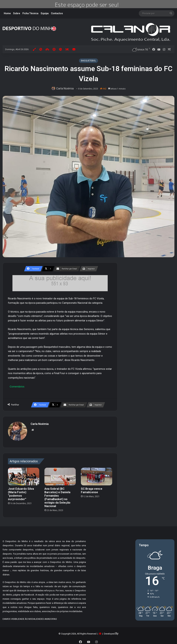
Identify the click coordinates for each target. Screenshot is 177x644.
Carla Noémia (66, 88)
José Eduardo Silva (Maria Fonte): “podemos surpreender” (21, 492)
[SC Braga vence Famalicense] (96, 475)
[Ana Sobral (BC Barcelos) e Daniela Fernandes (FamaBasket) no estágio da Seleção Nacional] (60, 475)
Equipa (45, 13)
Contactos (57, 13)
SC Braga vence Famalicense (91, 488)
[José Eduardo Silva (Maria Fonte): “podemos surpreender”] (23, 475)
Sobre (16, 13)
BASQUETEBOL (88, 60)
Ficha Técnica (30, 13)
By (116, 632)
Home (7, 13)
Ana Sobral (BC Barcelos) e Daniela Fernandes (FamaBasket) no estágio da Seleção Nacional (57, 495)
